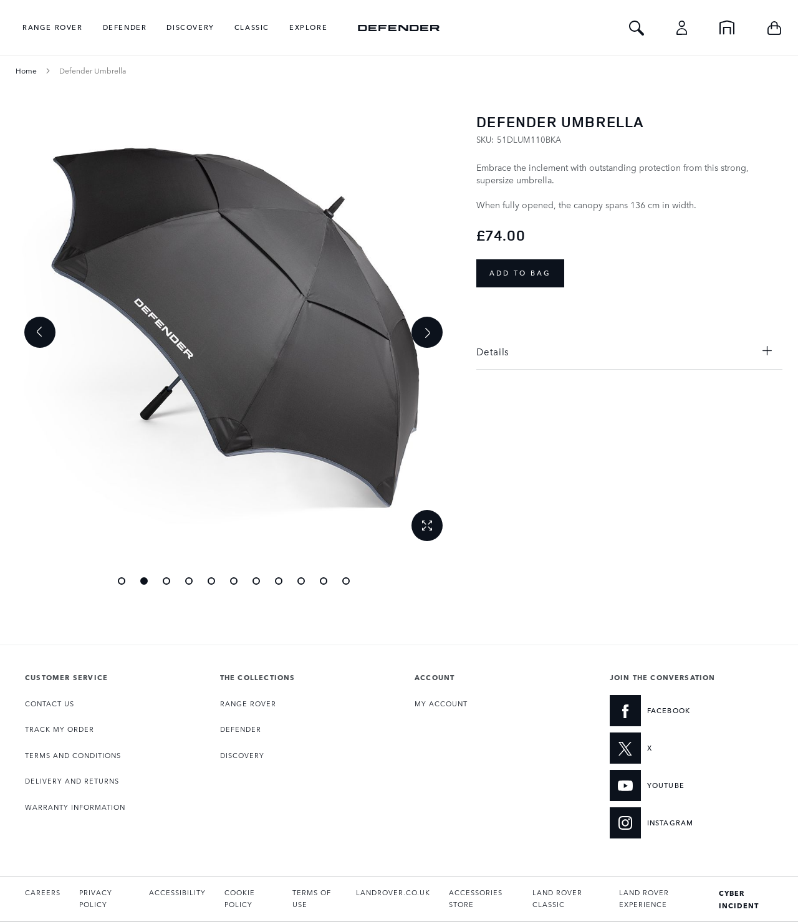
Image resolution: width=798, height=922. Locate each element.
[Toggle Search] (636, 27)
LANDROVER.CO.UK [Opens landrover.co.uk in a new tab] (393, 892)
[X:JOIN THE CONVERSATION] (676, 748)
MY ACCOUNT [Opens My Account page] (441, 703)
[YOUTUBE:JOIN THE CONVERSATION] (676, 785)
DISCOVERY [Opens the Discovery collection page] (242, 755)
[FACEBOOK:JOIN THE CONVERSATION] (676, 710)
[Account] (681, 27)
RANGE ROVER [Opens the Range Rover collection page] (248, 703)
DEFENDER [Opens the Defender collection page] (240, 729)
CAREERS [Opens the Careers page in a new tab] (42, 892)
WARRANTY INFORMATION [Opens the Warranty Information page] (75, 807)
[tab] (107, 676)
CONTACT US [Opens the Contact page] (49, 703)
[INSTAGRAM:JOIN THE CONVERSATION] (676, 822)
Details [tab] (492, 351)
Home (26, 70)
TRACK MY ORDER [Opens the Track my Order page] (59, 729)
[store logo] (399, 27)
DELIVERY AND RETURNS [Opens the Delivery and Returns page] (72, 781)
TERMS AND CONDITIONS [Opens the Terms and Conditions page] (73, 755)
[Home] (727, 27)
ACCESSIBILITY (177, 892)
